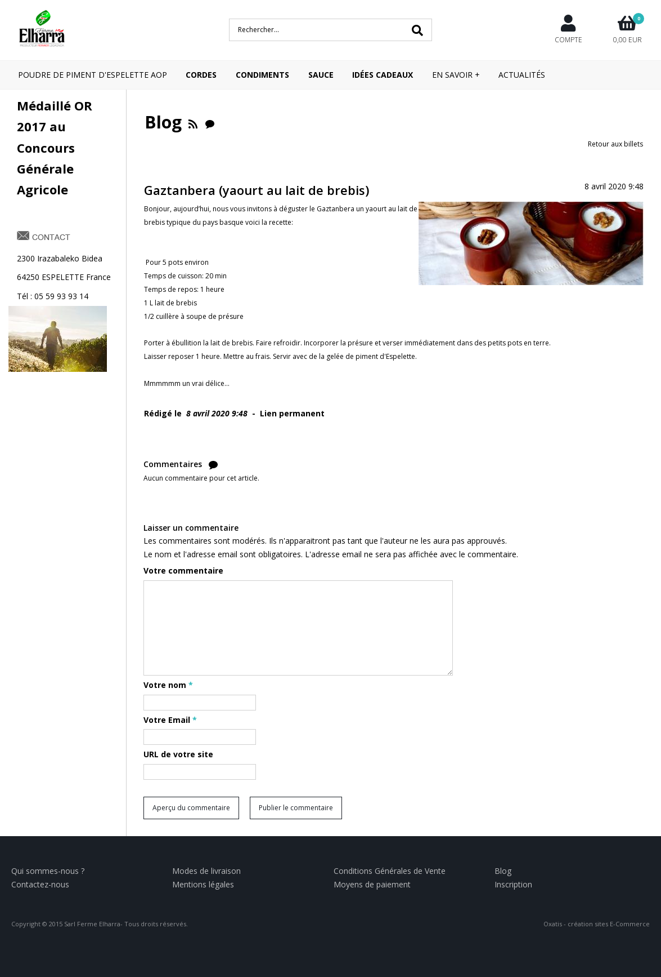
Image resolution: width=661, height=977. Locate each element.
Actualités (521, 74)
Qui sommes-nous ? (47, 870)
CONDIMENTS (262, 74)
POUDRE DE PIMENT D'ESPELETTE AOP (92, 74)
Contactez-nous (40, 884)
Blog (502, 870)
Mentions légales (203, 884)
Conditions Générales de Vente (390, 870)
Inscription (513, 884)
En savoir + (456, 74)
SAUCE (321, 74)
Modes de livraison (206, 870)
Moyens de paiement (372, 884)
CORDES (201, 74)
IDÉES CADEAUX (382, 74)
